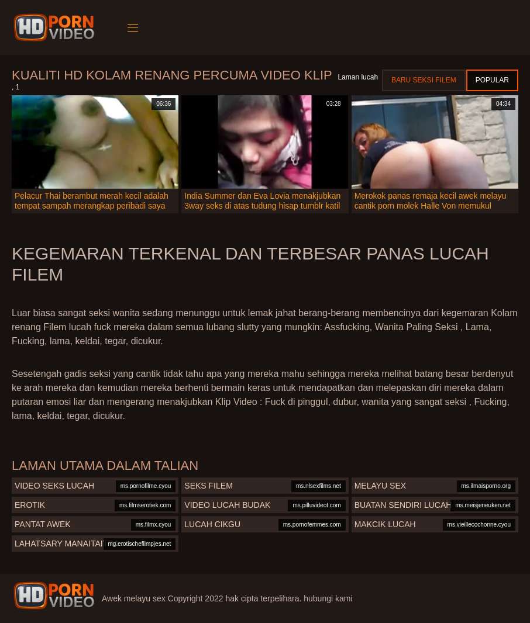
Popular (492, 80)
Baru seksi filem (423, 80)
